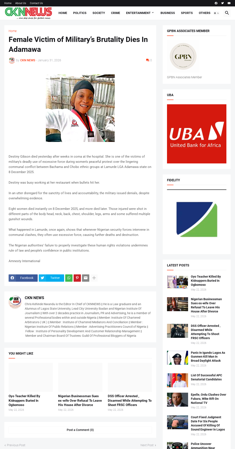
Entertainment (138, 13)
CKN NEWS (34, 297)
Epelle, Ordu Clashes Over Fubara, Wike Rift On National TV (208, 398)
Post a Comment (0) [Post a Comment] (80, 430)
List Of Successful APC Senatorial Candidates (206, 377)
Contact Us (36, 3)
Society (99, 13)
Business (168, 13)
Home (7, 3)
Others (204, 13)
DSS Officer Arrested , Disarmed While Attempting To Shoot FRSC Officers (130, 400)
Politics (80, 13)
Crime (115, 13)
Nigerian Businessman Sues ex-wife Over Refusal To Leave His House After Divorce (80, 400)
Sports (187, 13)
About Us (20, 3)
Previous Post (16, 445)
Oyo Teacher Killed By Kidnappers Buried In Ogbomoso (24, 400)
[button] (216, 13)
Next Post (147, 445)
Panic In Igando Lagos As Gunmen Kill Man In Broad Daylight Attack (208, 357)
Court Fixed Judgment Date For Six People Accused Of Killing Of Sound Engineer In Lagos (208, 423)
